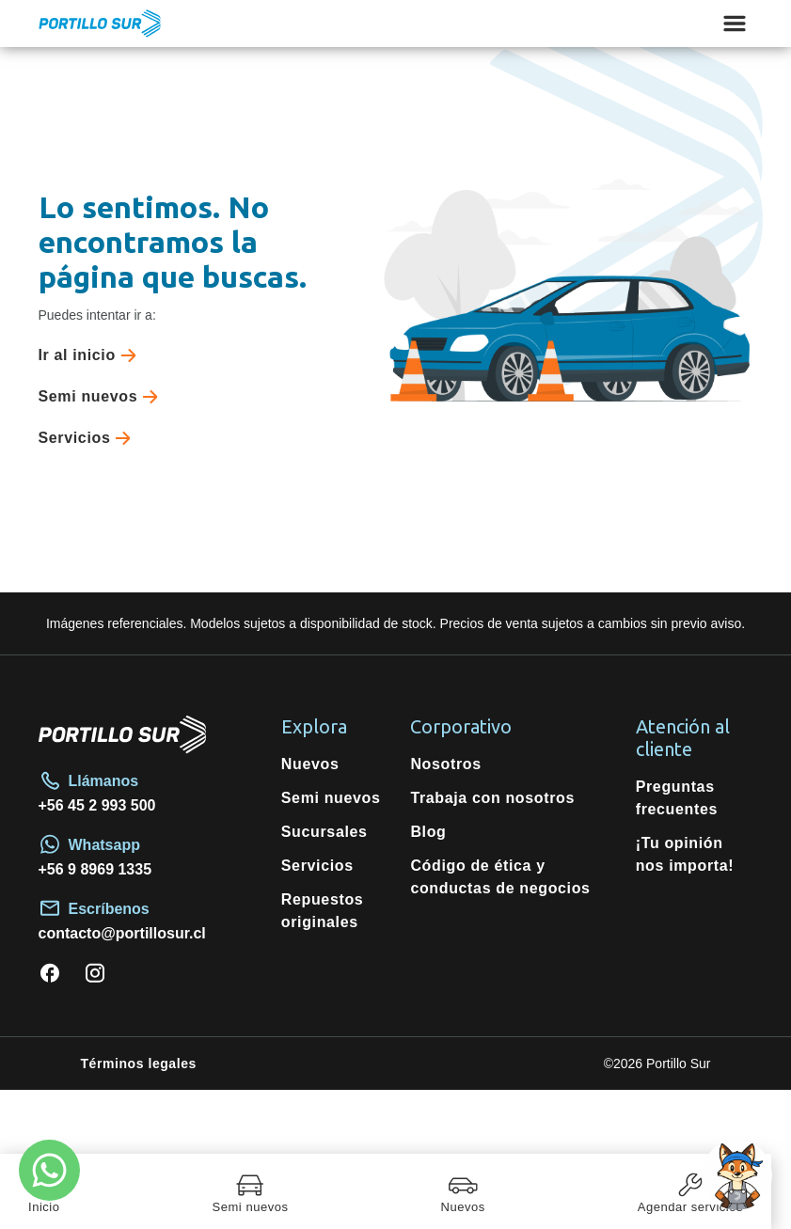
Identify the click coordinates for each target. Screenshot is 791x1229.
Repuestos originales (322, 910)
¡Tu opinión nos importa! (685, 854)
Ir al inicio (91, 355)
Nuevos (310, 764)
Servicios (89, 438)
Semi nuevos (102, 397)
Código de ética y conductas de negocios (500, 877)
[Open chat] (737, 1175)
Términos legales (139, 1063)
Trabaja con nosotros (492, 798)
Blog (428, 832)
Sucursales (324, 832)
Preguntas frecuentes (677, 798)
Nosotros (445, 764)
